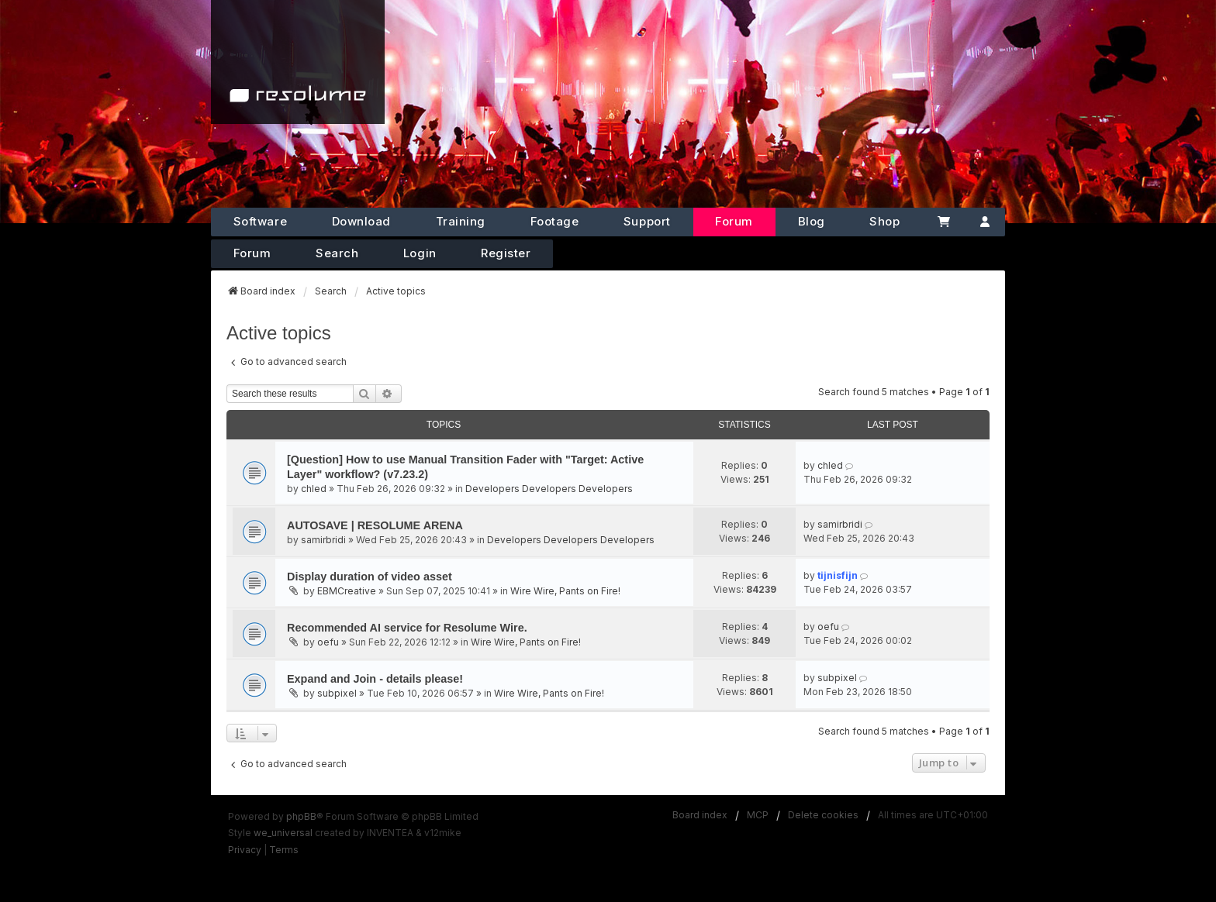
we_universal (283, 832)
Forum (734, 221)
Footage (554, 221)
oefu (328, 642)
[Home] (298, 62)
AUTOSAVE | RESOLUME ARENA (375, 525)
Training (460, 221)
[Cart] (943, 222)
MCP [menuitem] (758, 815)
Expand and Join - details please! (375, 679)
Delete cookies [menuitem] (823, 815)
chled (313, 488)
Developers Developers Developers (549, 488)
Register (505, 253)
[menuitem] (244, 850)
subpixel (337, 693)
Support (647, 221)
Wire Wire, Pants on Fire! (565, 591)
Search (337, 253)
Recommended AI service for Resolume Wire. (407, 627)
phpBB (301, 816)
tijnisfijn (837, 575)
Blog (811, 221)
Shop (884, 221)
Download (361, 221)
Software (260, 221)
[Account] (985, 222)
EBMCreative (346, 591)
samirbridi (323, 540)
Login (420, 253)
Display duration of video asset (369, 576)
